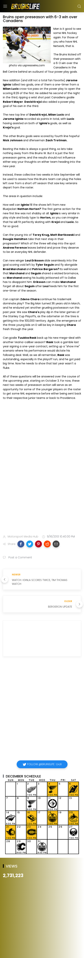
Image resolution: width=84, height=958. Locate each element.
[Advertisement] (42, 485)
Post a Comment (20, 557)
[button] (20, 544)
